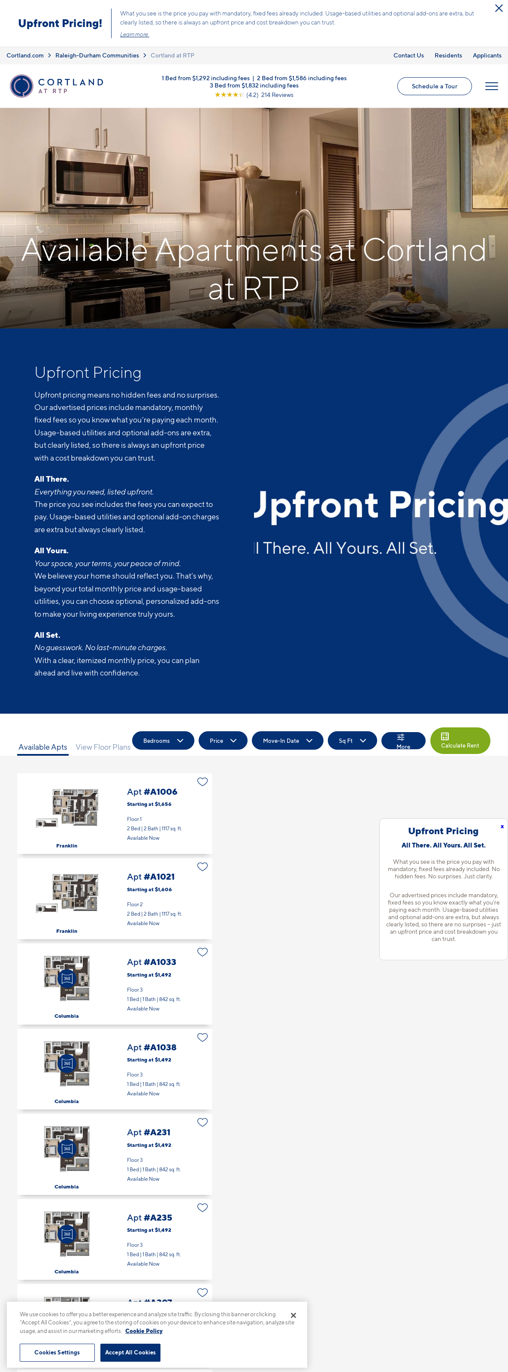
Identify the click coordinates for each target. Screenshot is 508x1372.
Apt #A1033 (114, 984)
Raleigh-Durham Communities (97, 55)
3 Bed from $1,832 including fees (254, 84)
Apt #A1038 (114, 1069)
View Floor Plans (103, 746)
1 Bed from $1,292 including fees (206, 77)
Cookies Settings (57, 1352)
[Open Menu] (491, 86)
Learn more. (134, 34)
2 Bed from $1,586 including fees (302, 77)
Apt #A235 (114, 1239)
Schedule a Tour (434, 86)
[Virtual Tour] (66, 978)
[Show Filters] (403, 740)
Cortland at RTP (172, 55)
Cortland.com (25, 55)
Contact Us (408, 55)
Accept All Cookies (130, 1352)
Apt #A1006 (114, 813)
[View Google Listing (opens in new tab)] (254, 94)
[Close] (293, 1315)
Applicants (487, 55)
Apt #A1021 (114, 898)
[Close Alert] (499, 8)
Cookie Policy (144, 1330)
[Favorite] (202, 782)
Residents (448, 55)
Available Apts (42, 746)
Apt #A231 (114, 1154)
